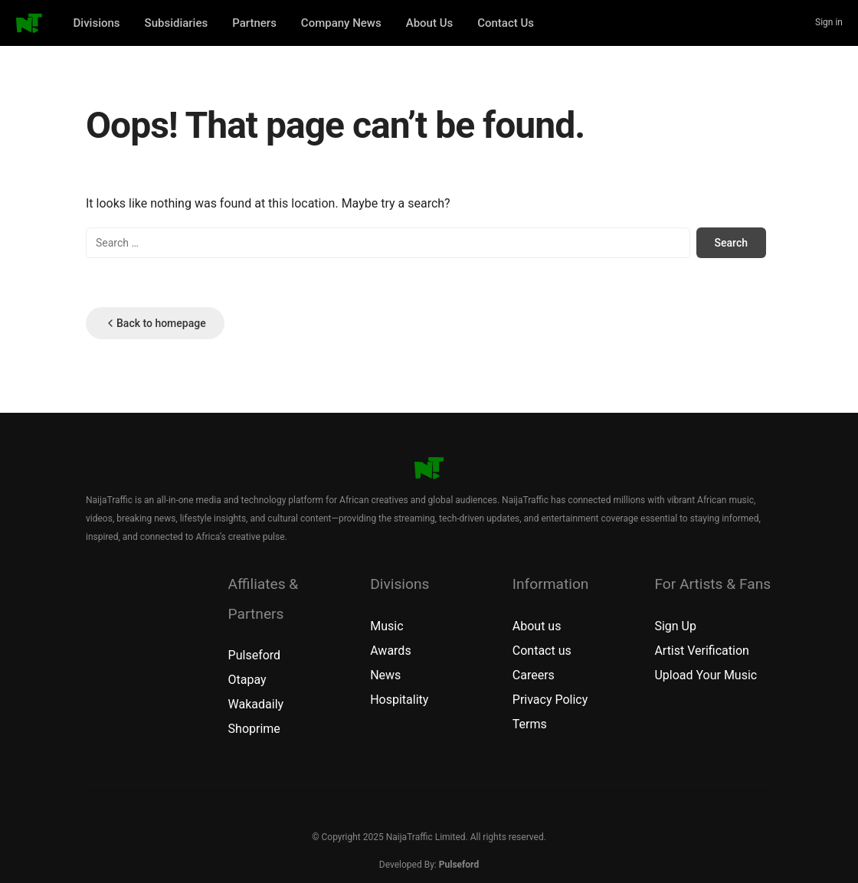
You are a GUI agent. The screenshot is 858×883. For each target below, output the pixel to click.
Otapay (247, 679)
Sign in (829, 22)
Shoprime (254, 728)
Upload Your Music (705, 675)
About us (537, 626)
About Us (430, 23)
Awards (390, 650)
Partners (254, 23)
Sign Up (675, 626)
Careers (534, 675)
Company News (341, 23)
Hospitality (399, 699)
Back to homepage (155, 323)
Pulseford (254, 655)
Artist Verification (701, 650)
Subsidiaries (176, 23)
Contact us (542, 650)
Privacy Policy (550, 699)
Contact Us (505, 23)
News (385, 675)
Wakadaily (256, 704)
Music (386, 626)
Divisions (97, 23)
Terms (530, 724)
